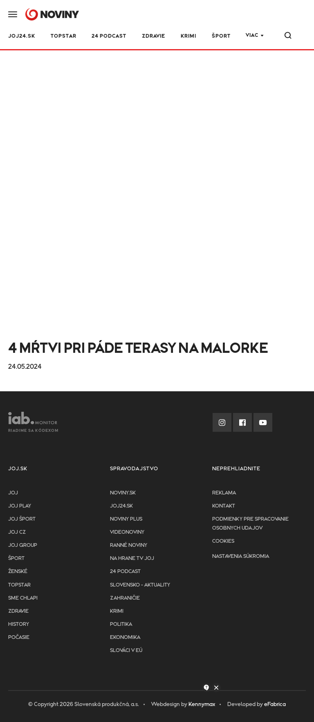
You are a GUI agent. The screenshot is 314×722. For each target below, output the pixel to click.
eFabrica (275, 704)
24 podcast (109, 36)
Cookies (223, 541)
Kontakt (223, 506)
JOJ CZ (17, 532)
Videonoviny (127, 532)
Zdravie (153, 36)
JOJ (13, 493)
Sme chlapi (23, 598)
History (18, 624)
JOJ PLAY (19, 506)
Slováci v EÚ (126, 650)
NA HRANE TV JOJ (132, 558)
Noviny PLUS (126, 519)
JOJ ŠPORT (22, 519)
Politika (121, 624)
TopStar (19, 585)
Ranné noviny (128, 545)
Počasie (18, 637)
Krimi (188, 36)
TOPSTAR (63, 36)
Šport (221, 36)
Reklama (224, 493)
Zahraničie (125, 598)
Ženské (17, 571)
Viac (252, 35)
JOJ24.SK (21, 36)
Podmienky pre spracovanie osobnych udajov (250, 524)
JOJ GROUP (22, 545)
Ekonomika (125, 637)
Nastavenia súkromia (240, 556)
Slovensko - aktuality (140, 585)
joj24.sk (121, 506)
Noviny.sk (123, 493)
